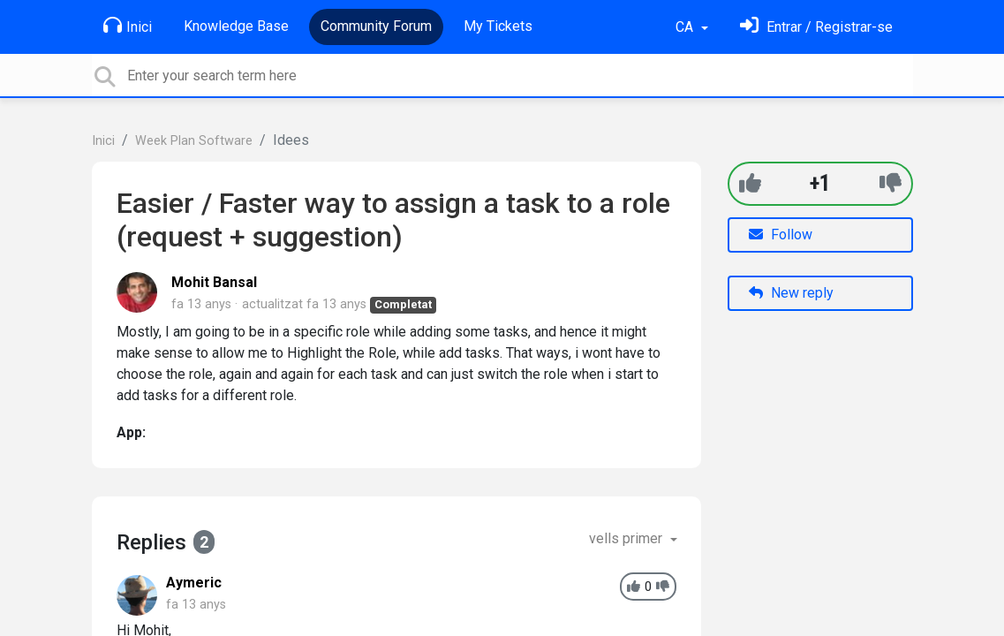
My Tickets (498, 26)
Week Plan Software (194, 140)
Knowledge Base (236, 26)
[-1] (890, 183)
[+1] (750, 183)
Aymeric (194, 582)
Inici (127, 25)
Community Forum (376, 26)
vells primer (627, 538)
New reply (791, 292)
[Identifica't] (816, 27)
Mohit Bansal (214, 282)
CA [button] (686, 27)
